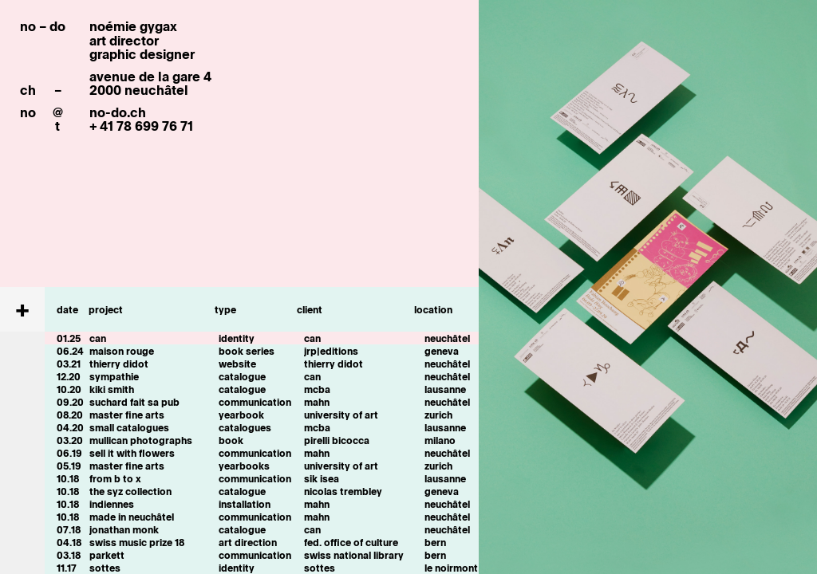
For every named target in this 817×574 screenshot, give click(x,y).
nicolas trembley (343, 491)
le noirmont (451, 567)
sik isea (321, 478)
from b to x (115, 478)
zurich (438, 414)
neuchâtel (447, 338)
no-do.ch (117, 112)
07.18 (69, 529)
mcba (317, 389)
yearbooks (244, 465)
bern (435, 542)
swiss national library (354, 554)
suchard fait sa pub (134, 401)
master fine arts (126, 414)
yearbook (241, 414)
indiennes (111, 503)
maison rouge (121, 350)
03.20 (70, 440)
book (231, 440)
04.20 (70, 427)
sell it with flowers (132, 452)
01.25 (69, 338)
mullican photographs (140, 440)
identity (237, 338)
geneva (441, 350)
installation (244, 503)
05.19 (69, 465)
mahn (317, 401)
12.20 (69, 376)
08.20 (70, 414)
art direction (248, 542)
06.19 (69, 452)
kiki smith (111, 389)
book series (246, 350)
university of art (341, 414)
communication (255, 401)
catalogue (242, 376)
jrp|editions (331, 350)
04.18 (69, 542)
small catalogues (129, 427)
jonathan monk (124, 529)
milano (440, 440)
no (28, 112)
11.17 (67, 567)
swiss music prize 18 (136, 542)
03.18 (69, 554)
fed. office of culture (351, 542)
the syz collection (130, 491)
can (97, 338)
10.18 (68, 478)
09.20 (70, 401)
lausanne (445, 389)
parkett (106, 554)
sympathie (114, 376)
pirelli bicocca (336, 440)
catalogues (245, 427)
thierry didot (118, 363)
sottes (104, 567)
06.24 (70, 350)
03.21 (69, 363)
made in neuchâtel (131, 516)
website (237, 363)
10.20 (69, 389)
